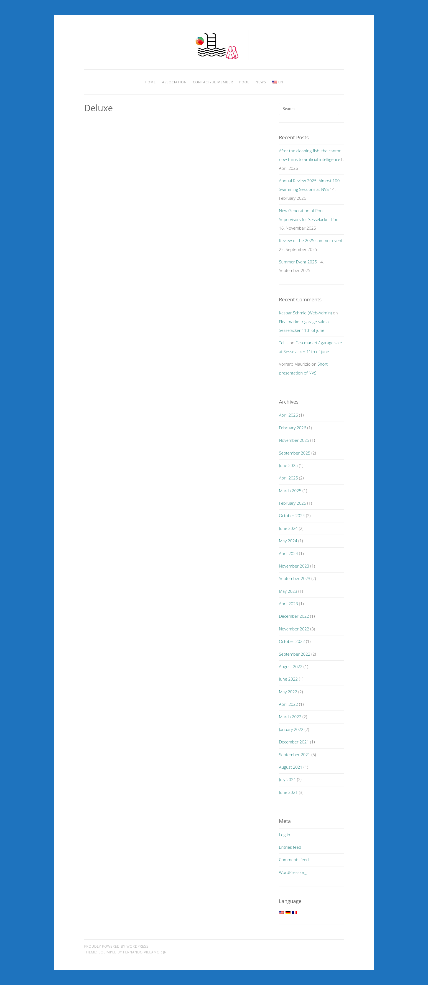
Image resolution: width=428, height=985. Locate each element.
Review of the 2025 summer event (310, 240)
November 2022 (294, 629)
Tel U (283, 342)
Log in (284, 834)
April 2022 (288, 704)
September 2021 (294, 754)
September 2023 (294, 578)
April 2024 (288, 553)
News (261, 82)
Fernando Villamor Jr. (145, 952)
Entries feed (290, 847)
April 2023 (288, 603)
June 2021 (288, 792)
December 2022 (294, 616)
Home (150, 82)
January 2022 (291, 729)
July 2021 (287, 779)
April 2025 (288, 478)
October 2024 (292, 515)
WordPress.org (293, 872)
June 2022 (288, 679)
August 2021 (290, 767)
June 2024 (288, 528)
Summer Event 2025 (298, 262)
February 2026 (292, 427)
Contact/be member (213, 82)
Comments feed (294, 859)
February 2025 (292, 503)
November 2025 (294, 440)
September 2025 (294, 453)
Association (174, 82)
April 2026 (288, 415)
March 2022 (290, 716)
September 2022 (294, 654)
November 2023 (294, 566)
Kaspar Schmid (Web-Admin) (305, 312)
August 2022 (290, 666)
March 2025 (290, 490)
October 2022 (292, 641)
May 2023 (288, 591)
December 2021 (294, 742)
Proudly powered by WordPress (116, 946)
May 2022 (288, 691)
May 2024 (288, 540)
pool (244, 82)
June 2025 (288, 465)
